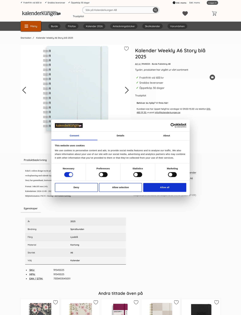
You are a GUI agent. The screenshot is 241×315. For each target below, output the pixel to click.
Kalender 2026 (94, 26)
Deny (76, 187)
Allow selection (120, 187)
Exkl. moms (194, 2)
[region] (75, 209)
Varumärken (177, 26)
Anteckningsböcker (124, 26)
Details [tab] (120, 135)
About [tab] (166, 135)
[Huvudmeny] (31, 26)
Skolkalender (152, 26)
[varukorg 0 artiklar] (215, 13)
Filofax (72, 26)
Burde (54, 26)
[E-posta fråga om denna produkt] (212, 77)
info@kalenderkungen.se (167, 112)
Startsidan (26, 37)
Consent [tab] (74, 135)
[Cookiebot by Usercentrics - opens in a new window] (172, 125)
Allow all (164, 187)
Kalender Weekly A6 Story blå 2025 (54, 37)
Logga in (212, 3)
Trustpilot (78, 16)
